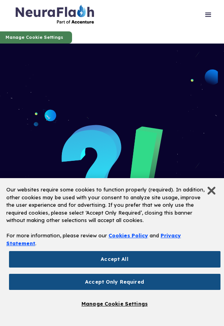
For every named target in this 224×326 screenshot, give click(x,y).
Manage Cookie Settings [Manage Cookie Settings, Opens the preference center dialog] (114, 304)
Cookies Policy (128, 235)
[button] (208, 15)
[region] (112, 252)
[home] (55, 15)
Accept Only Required (114, 282)
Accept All (114, 259)
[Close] (211, 190)
